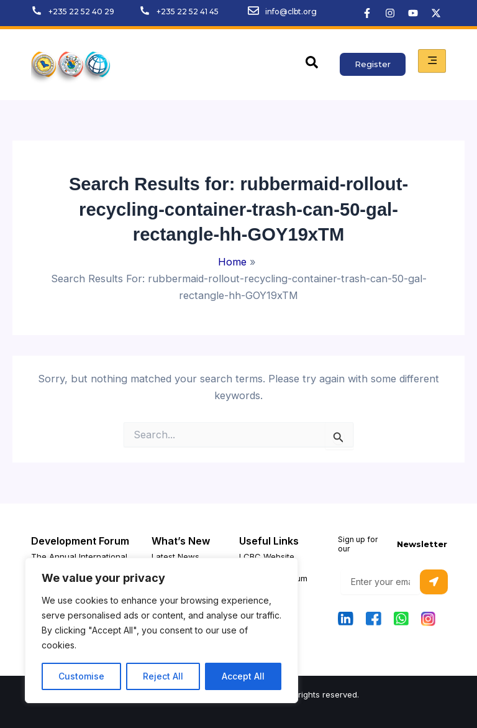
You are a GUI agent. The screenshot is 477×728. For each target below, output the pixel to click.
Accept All (243, 676)
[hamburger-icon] (432, 61)
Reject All (163, 676)
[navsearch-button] (311, 64)
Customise (81, 676)
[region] (161, 630)
